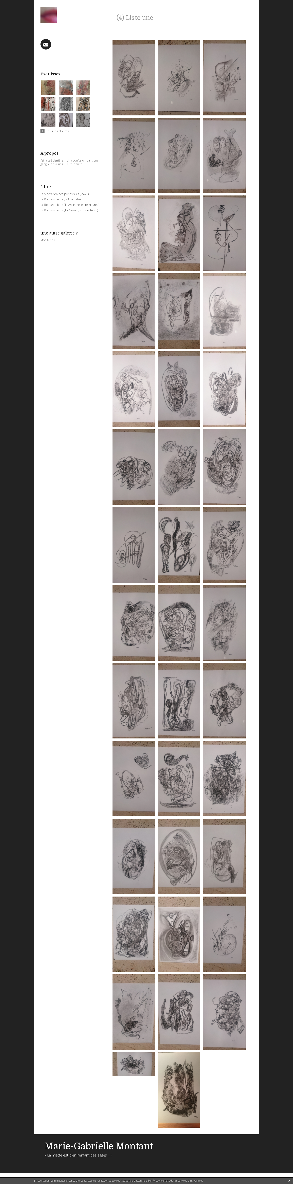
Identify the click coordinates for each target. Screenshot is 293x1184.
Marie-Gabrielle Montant (99, 1146)
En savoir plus (195, 1180)
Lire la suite (74, 164)
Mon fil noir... (48, 240)
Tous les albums (57, 131)
